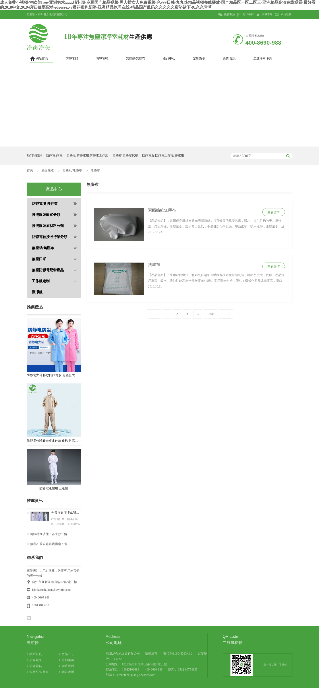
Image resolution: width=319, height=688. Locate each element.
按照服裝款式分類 (46, 215)
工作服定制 (41, 281)
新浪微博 (245, 15)
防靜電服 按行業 (45, 204)
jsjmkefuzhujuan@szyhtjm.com (52, 589)
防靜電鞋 (35, 666)
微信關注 (226, 15)
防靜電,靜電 (54, 155)
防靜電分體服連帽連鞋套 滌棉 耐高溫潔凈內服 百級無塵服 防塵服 (54, 440)
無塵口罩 (39, 259)
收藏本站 (264, 15)
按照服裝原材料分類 (48, 226)
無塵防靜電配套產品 (48, 270)
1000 (210, 314)
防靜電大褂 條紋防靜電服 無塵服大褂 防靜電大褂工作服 (54, 375)
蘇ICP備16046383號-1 (177, 653)
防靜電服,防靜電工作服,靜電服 (163, 155)
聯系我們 (68, 666)
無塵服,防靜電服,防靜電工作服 (87, 155)
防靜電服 (35, 660)
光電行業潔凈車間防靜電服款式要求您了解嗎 (66, 513)
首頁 (30, 170)
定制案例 (68, 660)
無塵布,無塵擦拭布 (125, 155)
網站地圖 (283, 15)
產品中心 (68, 654)
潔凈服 (37, 292)
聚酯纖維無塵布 (162, 210)
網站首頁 (35, 654)
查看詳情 (273, 212)
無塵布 (95, 170)
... (198, 314)
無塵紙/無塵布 (72, 170)
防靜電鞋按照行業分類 (49, 237)
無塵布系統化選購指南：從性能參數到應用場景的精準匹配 (50, 544)
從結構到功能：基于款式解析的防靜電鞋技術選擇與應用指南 (50, 534)
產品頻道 (47, 170)
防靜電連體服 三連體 (53, 488)
